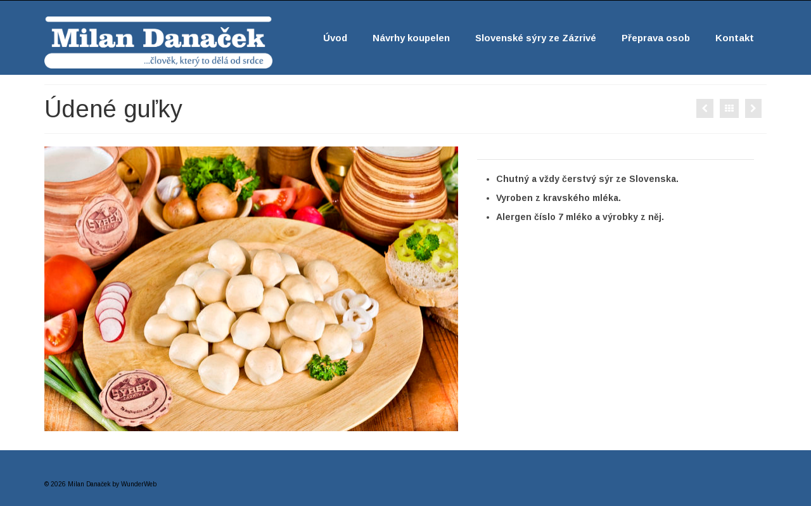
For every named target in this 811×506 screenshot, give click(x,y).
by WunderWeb (134, 484)
